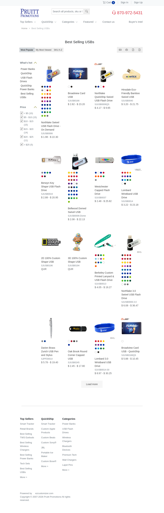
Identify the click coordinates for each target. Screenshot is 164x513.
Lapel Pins (67, 465)
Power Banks (27, 69)
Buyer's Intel (136, 21)
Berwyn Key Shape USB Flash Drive (50, 187)
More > (23, 477)
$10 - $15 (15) (28, 123)
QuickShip (49, 21)
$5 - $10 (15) (30, 117)
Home (24, 28)
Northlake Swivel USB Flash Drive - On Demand (51, 126)
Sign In (124, 2)
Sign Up (138, 2)
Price (23, 107)
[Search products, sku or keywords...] (67, 11)
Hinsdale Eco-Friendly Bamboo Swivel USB (130, 93)
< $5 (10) (28, 113)
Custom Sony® (48, 442)
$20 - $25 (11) (28, 139)
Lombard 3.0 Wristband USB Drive (103, 362)
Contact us (108, 21)
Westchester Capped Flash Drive (102, 190)
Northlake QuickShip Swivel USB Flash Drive (104, 97)
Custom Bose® (48, 461)
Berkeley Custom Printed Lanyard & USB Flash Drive (104, 276)
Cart (109, 2)
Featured (90, 21)
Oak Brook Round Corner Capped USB (77, 355)
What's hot (26, 62)
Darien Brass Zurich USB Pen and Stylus (50, 351)
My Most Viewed (43, 50)
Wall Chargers (69, 460)
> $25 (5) (28, 144)
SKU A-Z (58, 50)
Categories (70, 21)
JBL (43, 447)
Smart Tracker (27, 424)
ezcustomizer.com (44, 493)
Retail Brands (27, 429)
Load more (92, 384)
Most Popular (27, 50)
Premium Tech (69, 455)
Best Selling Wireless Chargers (26, 446)
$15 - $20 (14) (28, 131)
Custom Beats (48, 437)
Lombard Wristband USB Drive (129, 194)
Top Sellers (28, 21)
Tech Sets (25, 463)
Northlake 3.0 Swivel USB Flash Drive (131, 295)
